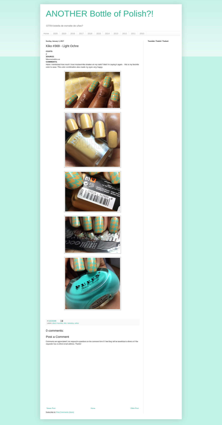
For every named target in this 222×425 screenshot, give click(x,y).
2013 (116, 33)
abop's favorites (57, 323)
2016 (90, 33)
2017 (81, 33)
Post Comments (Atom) (65, 412)
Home (46, 33)
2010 (142, 33)
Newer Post (51, 408)
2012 (124, 33)
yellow (76, 323)
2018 (73, 33)
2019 (64, 33)
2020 (55, 33)
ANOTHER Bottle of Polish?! (99, 13)
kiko (65, 323)
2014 (107, 33)
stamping (70, 323)
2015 (98, 33)
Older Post (135, 408)
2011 (133, 33)
